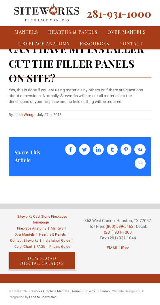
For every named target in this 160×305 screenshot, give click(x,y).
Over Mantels (24, 234)
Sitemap (103, 291)
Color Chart (23, 247)
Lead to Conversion (43, 297)
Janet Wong (23, 114)
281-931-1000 (119, 13)
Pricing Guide (59, 247)
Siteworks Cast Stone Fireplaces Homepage (42, 219)
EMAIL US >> (118, 247)
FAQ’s (41, 247)
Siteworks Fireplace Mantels (48, 291)
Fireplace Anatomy (31, 228)
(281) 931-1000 (118, 232)
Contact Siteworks (24, 241)
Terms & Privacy (83, 291)
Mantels (57, 228)
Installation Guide (56, 241)
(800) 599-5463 (119, 226)
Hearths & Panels (52, 234)
